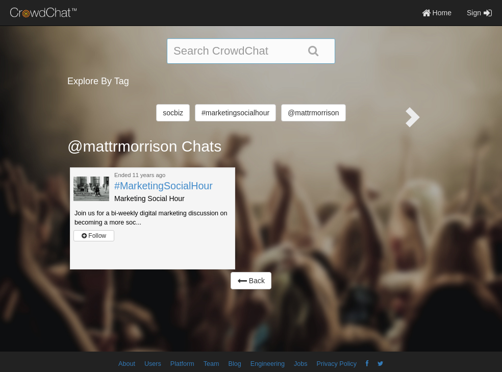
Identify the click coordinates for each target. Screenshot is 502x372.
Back (251, 281)
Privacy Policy (337, 363)
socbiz (173, 113)
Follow (94, 235)
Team (211, 363)
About (126, 363)
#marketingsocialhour (235, 113)
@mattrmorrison (313, 113)
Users (152, 363)
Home (436, 13)
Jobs (301, 363)
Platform (182, 363)
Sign (479, 13)
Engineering (267, 363)
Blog (235, 363)
